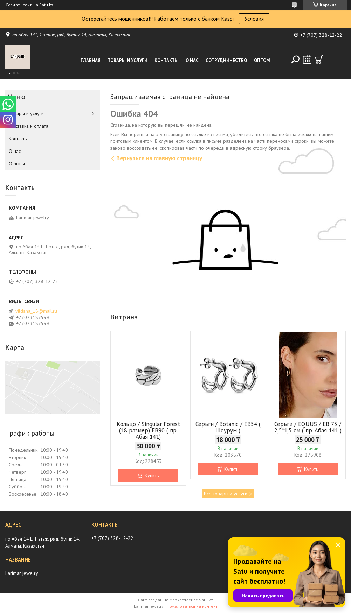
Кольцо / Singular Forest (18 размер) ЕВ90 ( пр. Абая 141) (148, 430)
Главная (91, 60)
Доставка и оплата (28, 126)
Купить (152, 475)
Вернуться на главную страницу (159, 158)
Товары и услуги (127, 60)
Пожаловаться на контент (192, 606)
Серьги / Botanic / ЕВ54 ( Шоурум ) (228, 427)
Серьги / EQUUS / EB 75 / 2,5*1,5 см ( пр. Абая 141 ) (308, 427)
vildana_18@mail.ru (36, 311)
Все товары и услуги (225, 494)
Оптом (262, 60)
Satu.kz (206, 600)
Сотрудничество (226, 60)
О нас (192, 60)
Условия (254, 18)
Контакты (166, 60)
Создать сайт (19, 4)
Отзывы (17, 164)
